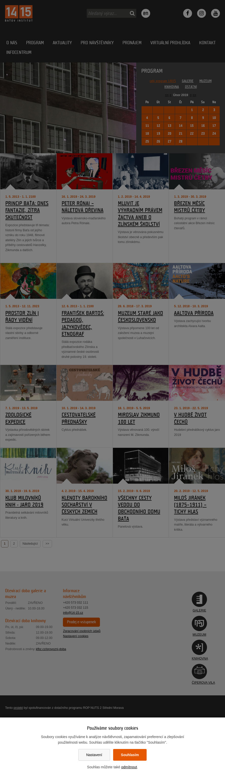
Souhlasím (130, 755)
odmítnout (129, 767)
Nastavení (94, 755)
